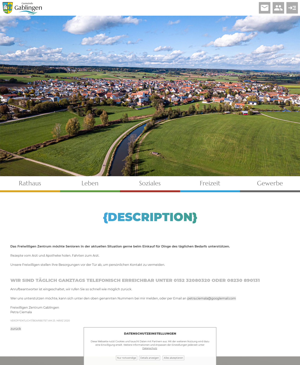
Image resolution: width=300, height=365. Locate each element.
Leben (90, 183)
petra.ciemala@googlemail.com (211, 298)
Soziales (150, 183)
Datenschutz (149, 348)
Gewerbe (270, 183)
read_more (292, 7)
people (278, 7)
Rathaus (30, 183)
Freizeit (210, 183)
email (264, 7)
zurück (16, 329)
